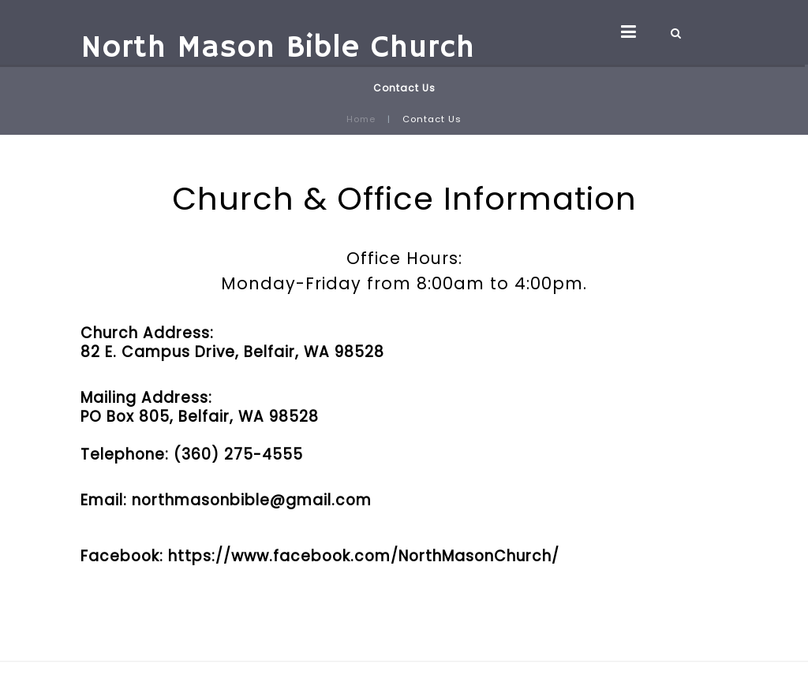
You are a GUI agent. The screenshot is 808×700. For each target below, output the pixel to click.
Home (361, 119)
